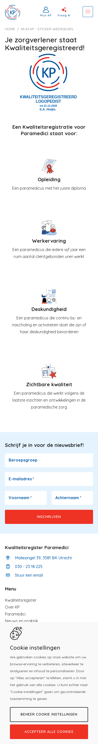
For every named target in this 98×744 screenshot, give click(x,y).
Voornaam (20, 497)
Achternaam (68, 497)
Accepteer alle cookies (49, 731)
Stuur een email (29, 575)
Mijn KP (46, 15)
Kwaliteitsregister (20, 600)
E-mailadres (21, 478)
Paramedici (15, 614)
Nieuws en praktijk (21, 620)
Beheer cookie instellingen (49, 714)
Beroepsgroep (23, 460)
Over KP (12, 607)
